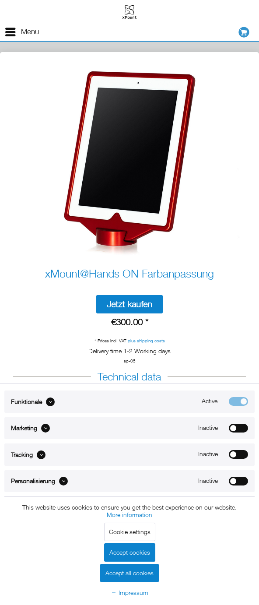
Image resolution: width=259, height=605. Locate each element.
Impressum (129, 592)
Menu (22, 30)
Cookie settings (129, 531)
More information (129, 514)
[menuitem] (21, 32)
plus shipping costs (146, 340)
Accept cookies (129, 552)
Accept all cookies (129, 573)
